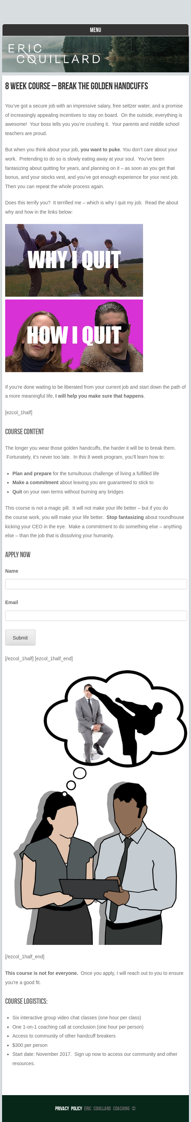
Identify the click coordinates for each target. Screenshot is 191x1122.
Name (11, 571)
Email (11, 602)
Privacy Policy (68, 1108)
